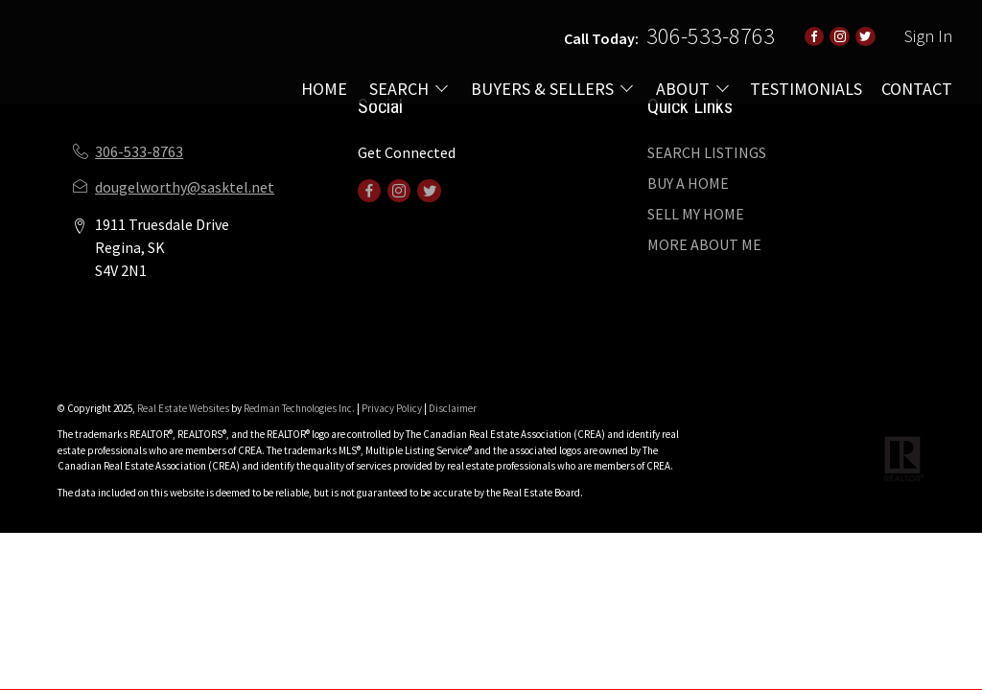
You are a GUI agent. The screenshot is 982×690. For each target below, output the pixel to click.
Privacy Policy (392, 408)
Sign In (928, 36)
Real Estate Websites (184, 408)
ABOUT (683, 89)
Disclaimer (453, 408)
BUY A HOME (688, 183)
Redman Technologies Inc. (300, 408)
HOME (324, 89)
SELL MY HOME (695, 213)
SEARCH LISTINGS (706, 152)
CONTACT (916, 89)
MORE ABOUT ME (704, 244)
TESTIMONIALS (806, 89)
